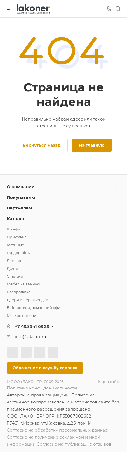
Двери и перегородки (27, 300)
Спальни (15, 276)
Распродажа (19, 292)
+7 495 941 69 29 (32, 326)
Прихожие (17, 237)
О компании (21, 186)
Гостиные (15, 245)
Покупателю (21, 197)
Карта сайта (109, 381)
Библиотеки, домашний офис (34, 307)
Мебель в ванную (23, 284)
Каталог (16, 218)
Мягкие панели (21, 315)
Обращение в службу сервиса (45, 367)
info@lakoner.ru (30, 336)
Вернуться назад (42, 145)
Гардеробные (20, 252)
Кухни (12, 268)
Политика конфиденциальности (42, 388)
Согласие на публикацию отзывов (74, 444)
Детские (14, 260)
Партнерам (19, 208)
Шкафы (14, 229)
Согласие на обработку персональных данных (57, 430)
